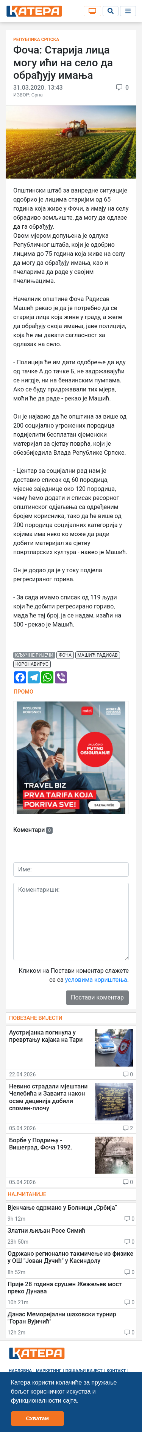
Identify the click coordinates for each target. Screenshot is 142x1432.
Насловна (20, 1370)
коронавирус (32, 664)
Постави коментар (97, 997)
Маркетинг (48, 1370)
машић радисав (98, 655)
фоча (65, 655)
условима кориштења (96, 979)
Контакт (116, 1370)
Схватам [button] (37, 1418)
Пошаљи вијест (84, 1370)
